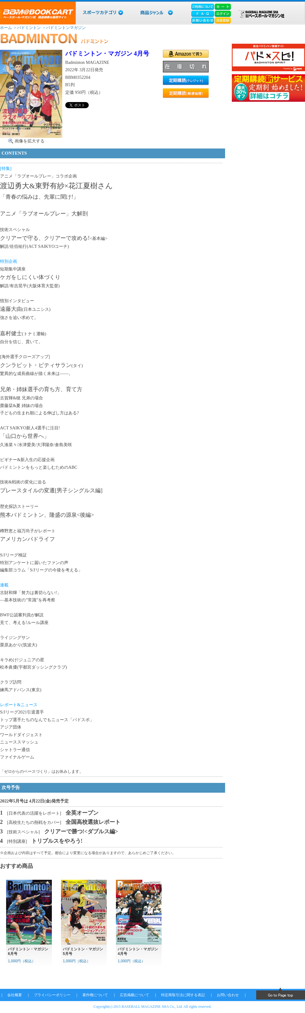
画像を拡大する (30, 140)
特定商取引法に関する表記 (183, 995)
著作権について (95, 995)
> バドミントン (27, 27)
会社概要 (14, 995)
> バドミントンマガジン (64, 27)
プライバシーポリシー (52, 995)
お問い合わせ (228, 995)
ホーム (6, 27)
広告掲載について (134, 995)
